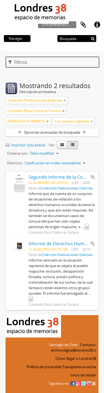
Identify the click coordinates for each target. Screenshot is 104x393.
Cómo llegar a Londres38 (75, 358)
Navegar (15, 38)
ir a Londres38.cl (55, 24)
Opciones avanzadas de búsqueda (52, 132)
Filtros (17, 62)
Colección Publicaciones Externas (67, 188)
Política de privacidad (44, 366)
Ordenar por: (18, 153)
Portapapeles (83, 25)
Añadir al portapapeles (92, 177)
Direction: (15, 162)
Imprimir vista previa (25, 145)
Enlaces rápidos (97, 25)
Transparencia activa (79, 366)
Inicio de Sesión (83, 375)
